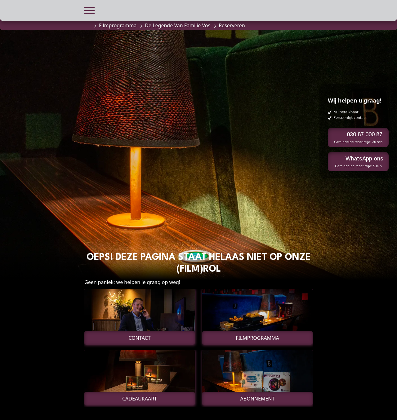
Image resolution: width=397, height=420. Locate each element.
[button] (89, 9)
